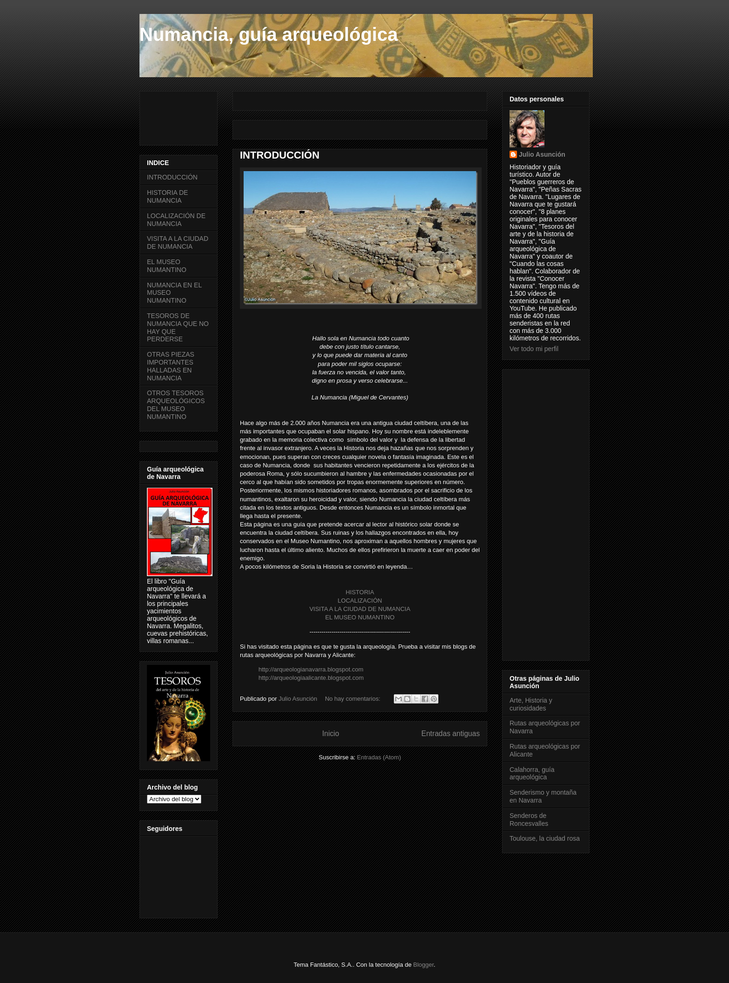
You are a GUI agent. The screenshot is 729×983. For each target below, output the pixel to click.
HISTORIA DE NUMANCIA (167, 196)
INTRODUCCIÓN (279, 155)
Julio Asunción (542, 154)
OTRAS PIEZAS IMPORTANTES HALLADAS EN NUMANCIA (170, 366)
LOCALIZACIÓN (360, 600)
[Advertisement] (316, 116)
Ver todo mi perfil (534, 348)
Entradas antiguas (450, 733)
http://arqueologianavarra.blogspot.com (310, 669)
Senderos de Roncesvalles (529, 819)
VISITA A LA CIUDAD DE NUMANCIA (359, 608)
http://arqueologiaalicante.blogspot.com (311, 677)
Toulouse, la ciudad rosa (545, 838)
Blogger (423, 964)
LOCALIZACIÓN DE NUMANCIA (176, 219)
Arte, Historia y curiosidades (531, 704)
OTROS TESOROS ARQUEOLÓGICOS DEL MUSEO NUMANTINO (176, 404)
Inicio (330, 733)
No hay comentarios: (353, 698)
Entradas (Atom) (379, 757)
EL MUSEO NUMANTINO (359, 617)
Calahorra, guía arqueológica (532, 773)
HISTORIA (359, 592)
